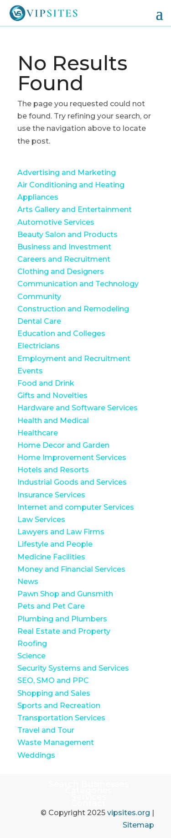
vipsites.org (128, 812)
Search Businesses (89, 784)
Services (88, 797)
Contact (88, 803)
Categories (88, 790)
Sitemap (138, 825)
